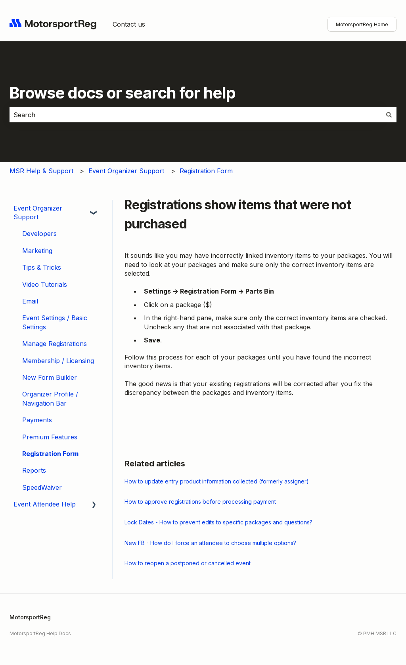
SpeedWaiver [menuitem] (42, 487)
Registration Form (206, 171)
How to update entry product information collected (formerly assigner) (216, 481)
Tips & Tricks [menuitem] (41, 267)
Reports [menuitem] (34, 470)
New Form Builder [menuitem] (49, 377)
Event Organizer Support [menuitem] (37, 212)
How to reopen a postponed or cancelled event (187, 563)
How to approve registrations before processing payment (200, 501)
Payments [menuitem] (37, 420)
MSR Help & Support (41, 171)
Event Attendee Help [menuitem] (44, 504)
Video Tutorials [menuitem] (44, 284)
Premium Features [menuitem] (49, 437)
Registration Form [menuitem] (50, 454)
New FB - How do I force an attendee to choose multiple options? (210, 542)
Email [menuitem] (30, 301)
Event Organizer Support (126, 171)
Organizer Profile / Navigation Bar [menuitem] (50, 398)
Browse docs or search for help (123, 92)
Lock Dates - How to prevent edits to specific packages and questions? (218, 522)
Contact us (129, 24)
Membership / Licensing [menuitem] (58, 361)
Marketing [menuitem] (37, 251)
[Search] (388, 114)
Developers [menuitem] (39, 234)
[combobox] (195, 114)
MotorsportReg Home (362, 24)
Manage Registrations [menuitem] (54, 344)
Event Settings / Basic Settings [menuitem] (54, 322)
